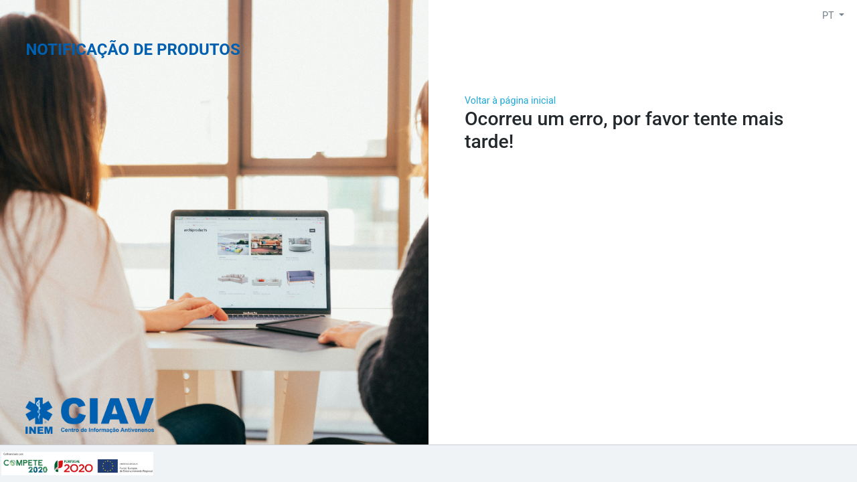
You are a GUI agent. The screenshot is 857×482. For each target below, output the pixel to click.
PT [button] (829, 15)
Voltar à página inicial (510, 100)
